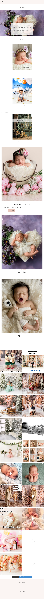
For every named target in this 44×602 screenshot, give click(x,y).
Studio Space (22, 272)
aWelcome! (22, 336)
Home (11, 584)
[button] (22, 2)
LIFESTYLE (22, 201)
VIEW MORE (22, 32)
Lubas (22, 6)
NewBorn (32, 584)
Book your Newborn (22, 204)
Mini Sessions (32, 587)
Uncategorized (22, 269)
